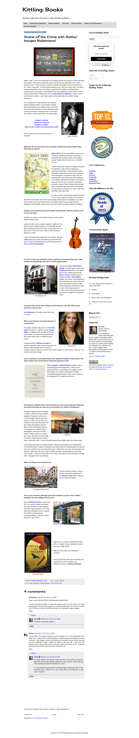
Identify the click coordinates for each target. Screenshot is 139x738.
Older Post (80, 714)
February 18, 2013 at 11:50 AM (50, 619)
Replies (33, 615)
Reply (31, 611)
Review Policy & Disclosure (38, 23)
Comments (94, 79)
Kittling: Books (43, 9)
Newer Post (28, 714)
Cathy (36, 619)
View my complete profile (97, 356)
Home (25, 23)
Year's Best (65, 23)
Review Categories (54, 23)
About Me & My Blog (30, 26)
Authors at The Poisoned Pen (92, 23)
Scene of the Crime (56, 583)
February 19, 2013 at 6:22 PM (50, 657)
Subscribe (101, 59)
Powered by (101, 65)
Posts (92, 75)
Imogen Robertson (45, 583)
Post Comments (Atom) (40, 718)
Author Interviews (76, 23)
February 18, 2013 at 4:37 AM (47, 597)
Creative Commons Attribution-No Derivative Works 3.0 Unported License (101, 367)
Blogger (85, 733)
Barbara (31, 633)
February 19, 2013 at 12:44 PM (44, 633)
